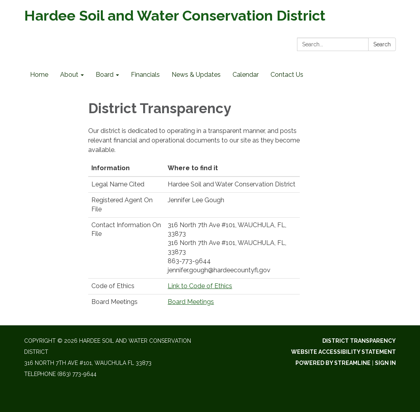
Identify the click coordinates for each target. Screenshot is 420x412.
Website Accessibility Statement (343, 352)
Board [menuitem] (105, 74)
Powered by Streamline (333, 363)
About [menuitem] (69, 74)
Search (382, 44)
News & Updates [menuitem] (196, 74)
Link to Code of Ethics (200, 286)
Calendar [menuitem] (246, 74)
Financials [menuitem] (145, 74)
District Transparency (359, 341)
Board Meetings (191, 302)
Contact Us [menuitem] (287, 74)
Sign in (385, 363)
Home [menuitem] (39, 74)
